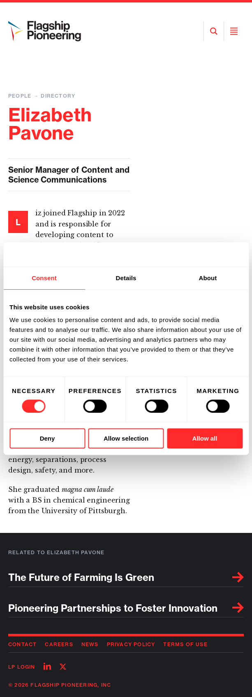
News (90, 644)
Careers (59, 644)
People (19, 96)
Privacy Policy (131, 644)
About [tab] (208, 277)
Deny (47, 438)
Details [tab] (126, 277)
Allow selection (126, 438)
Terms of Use (185, 644)
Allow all (204, 438)
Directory (58, 96)
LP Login (21, 667)
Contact (22, 644)
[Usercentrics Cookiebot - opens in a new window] (207, 254)
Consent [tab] (44, 277)
